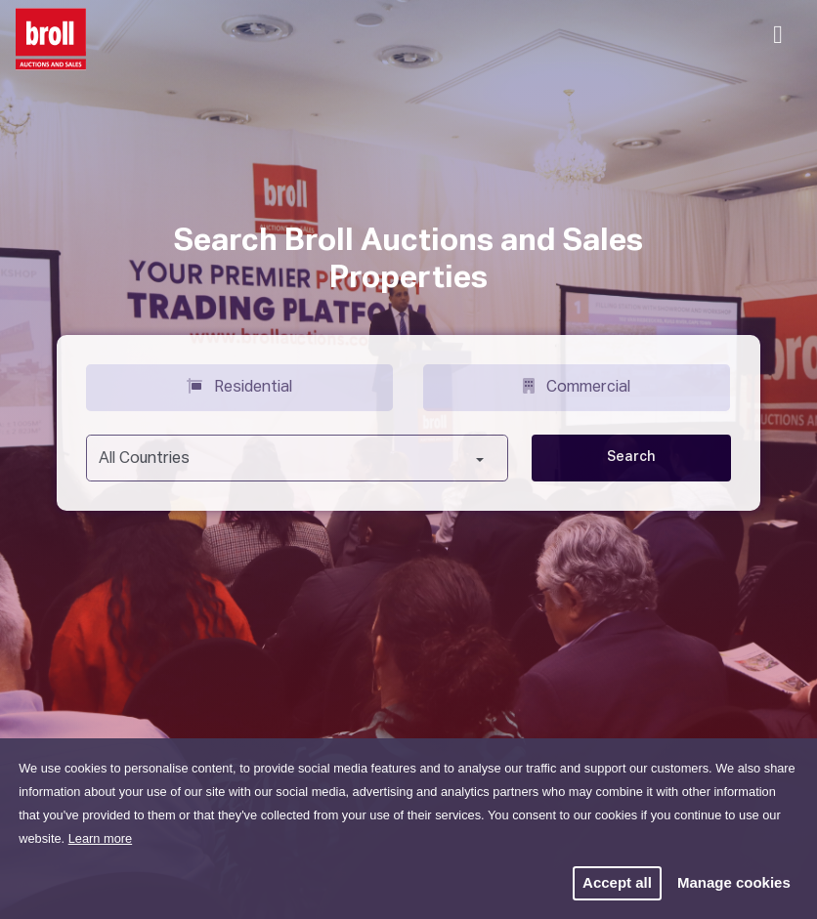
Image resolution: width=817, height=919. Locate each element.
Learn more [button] (100, 838)
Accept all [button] (617, 882)
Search (631, 457)
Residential (239, 386)
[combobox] (297, 458)
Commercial (576, 386)
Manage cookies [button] (734, 882)
